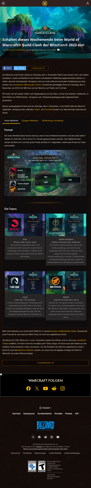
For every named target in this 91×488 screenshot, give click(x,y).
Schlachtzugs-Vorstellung (52, 121)
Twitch (37, 110)
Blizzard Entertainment (16, 50)
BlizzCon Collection (26, 350)
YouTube (48, 110)
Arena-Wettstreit (11, 121)
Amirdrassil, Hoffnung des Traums (27, 85)
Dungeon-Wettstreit (30, 121)
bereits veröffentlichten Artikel (63, 331)
